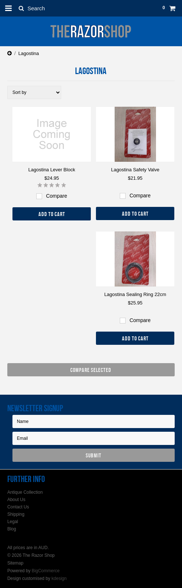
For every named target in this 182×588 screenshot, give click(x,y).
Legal (12, 521)
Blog (11, 529)
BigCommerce (46, 570)
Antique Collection (25, 492)
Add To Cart (51, 214)
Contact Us (18, 507)
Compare (56, 196)
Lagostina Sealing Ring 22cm (135, 294)
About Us (16, 499)
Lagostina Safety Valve (135, 169)
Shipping (16, 514)
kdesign (59, 578)
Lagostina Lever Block (51, 169)
